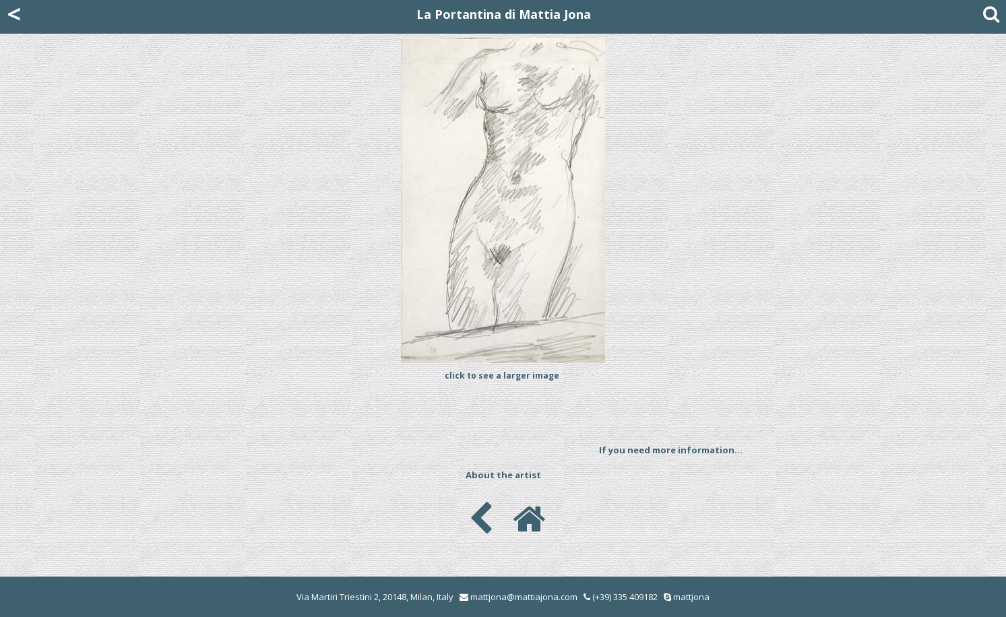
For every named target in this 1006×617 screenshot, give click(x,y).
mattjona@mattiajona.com (523, 597)
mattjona (691, 597)
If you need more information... (671, 450)
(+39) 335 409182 (621, 597)
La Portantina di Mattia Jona (503, 14)
